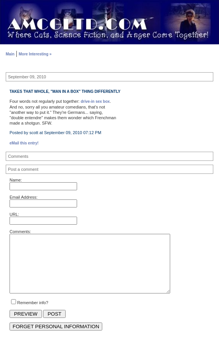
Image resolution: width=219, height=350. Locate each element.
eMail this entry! (24, 143)
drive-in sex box (95, 101)
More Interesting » (35, 54)
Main (10, 54)
